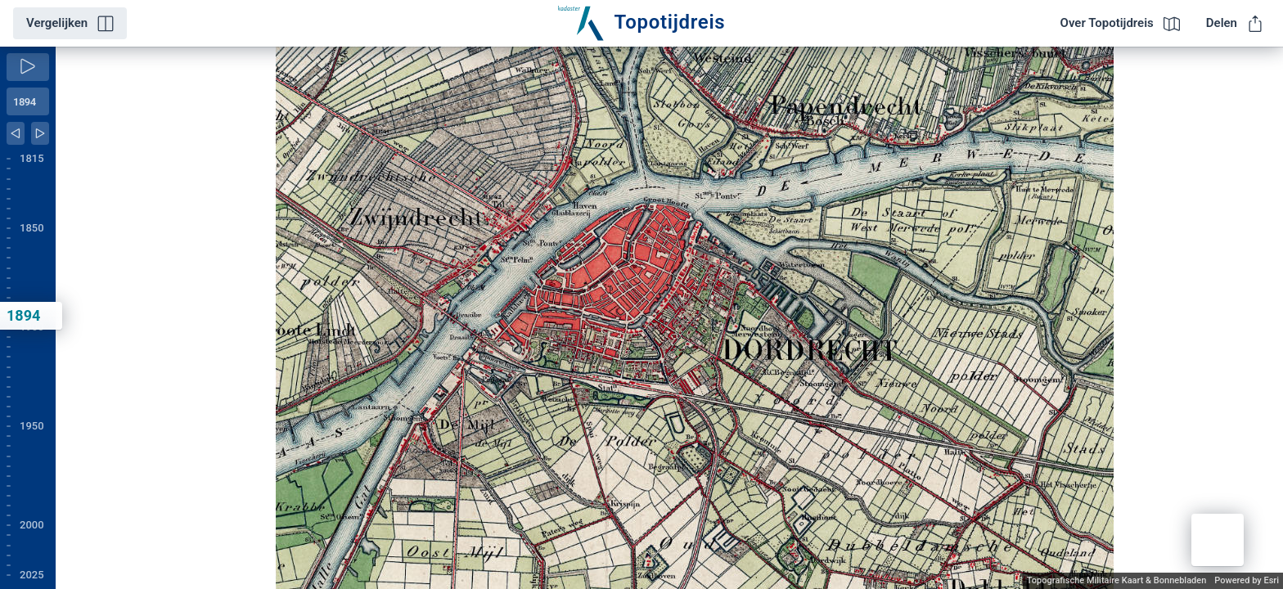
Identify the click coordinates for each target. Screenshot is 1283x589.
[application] (669, 318)
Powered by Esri (1246, 580)
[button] (1217, 540)
